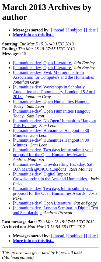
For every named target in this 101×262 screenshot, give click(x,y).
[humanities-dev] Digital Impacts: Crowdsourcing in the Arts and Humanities (50, 176)
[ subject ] (76, 30)
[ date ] (92, 30)
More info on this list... (33, 35)
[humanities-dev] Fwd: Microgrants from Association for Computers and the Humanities (54, 75)
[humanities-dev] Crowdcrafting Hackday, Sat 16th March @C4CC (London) (52, 166)
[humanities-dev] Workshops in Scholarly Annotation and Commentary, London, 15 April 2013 (54, 92)
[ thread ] (59, 30)
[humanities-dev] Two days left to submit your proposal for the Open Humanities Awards (53, 152)
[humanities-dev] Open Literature (42, 62)
